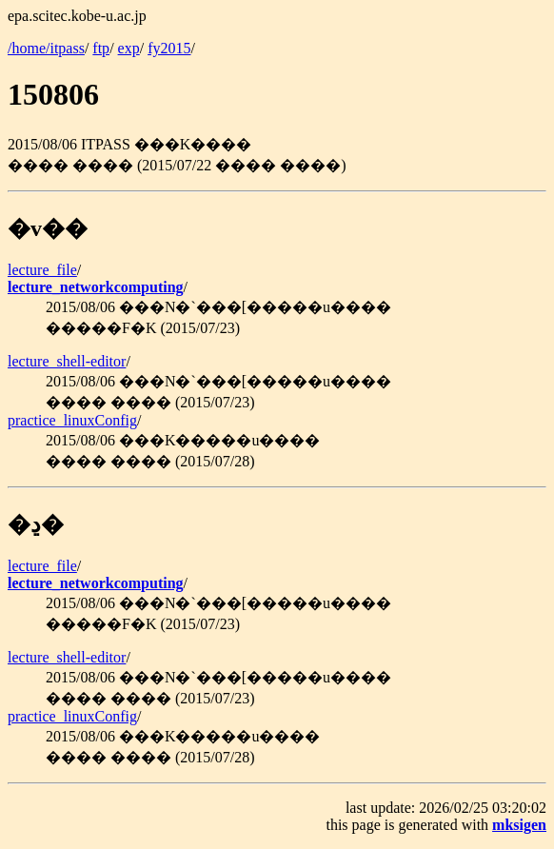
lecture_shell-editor (67, 361)
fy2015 (169, 48)
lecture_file (42, 270)
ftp (100, 48)
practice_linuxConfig (72, 420)
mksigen (519, 825)
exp (129, 48)
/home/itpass (46, 48)
